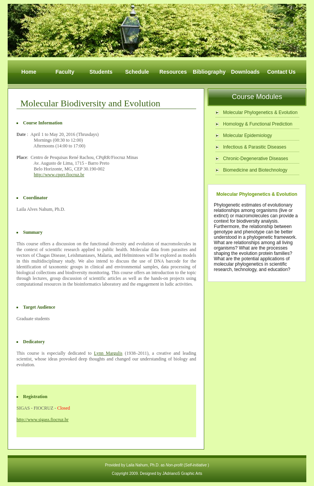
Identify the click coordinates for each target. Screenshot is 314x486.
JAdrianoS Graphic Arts (182, 473)
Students (100, 72)
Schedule (137, 72)
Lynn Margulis (108, 353)
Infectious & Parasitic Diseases (254, 147)
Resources (173, 72)
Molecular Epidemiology (247, 135)
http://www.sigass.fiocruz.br (43, 419)
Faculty (64, 72)
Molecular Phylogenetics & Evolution (260, 112)
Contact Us (281, 72)
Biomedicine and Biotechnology (255, 170)
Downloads (245, 72)
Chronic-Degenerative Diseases (255, 158)
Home (28, 72)
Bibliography (209, 72)
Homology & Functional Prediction (258, 124)
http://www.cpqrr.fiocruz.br (59, 174)
